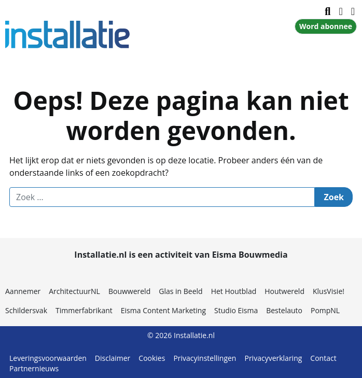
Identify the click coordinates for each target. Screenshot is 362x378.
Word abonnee (325, 26)
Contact (323, 358)
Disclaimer (112, 358)
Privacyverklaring (273, 358)
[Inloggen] (353, 11)
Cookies (151, 358)
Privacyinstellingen (204, 358)
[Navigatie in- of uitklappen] (340, 11)
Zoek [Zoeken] (334, 197)
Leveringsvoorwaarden (48, 358)
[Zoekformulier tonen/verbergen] (327, 11)
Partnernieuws (34, 368)
